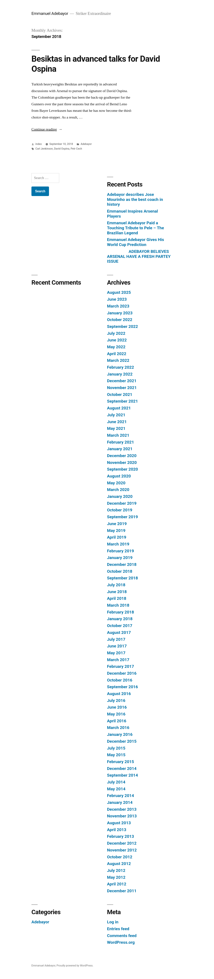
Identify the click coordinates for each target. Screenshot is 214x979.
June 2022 (117, 340)
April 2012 (116, 884)
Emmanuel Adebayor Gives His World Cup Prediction (135, 242)
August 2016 (119, 693)
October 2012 (119, 856)
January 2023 (120, 313)
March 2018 (118, 605)
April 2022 (116, 353)
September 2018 (122, 578)
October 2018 (119, 571)
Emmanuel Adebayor (49, 13)
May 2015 (116, 754)
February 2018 (120, 612)
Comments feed (122, 935)
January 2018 (120, 618)
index (38, 144)
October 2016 (119, 680)
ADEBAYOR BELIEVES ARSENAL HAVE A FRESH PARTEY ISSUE (139, 256)
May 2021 (116, 428)
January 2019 (120, 557)
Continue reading (46, 129)
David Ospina (61, 148)
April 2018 (116, 598)
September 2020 (122, 469)
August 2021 (119, 408)
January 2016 (120, 734)
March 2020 (118, 489)
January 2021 (120, 448)
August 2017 (119, 632)
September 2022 (122, 326)
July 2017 (116, 639)
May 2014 (116, 788)
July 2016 (116, 700)
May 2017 (116, 652)
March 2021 (118, 435)
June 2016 (117, 707)
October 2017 (119, 625)
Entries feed (118, 928)
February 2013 (120, 836)
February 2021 (120, 442)
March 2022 (118, 360)
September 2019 (122, 516)
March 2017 (118, 659)
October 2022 (119, 319)
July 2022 (116, 333)
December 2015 (121, 741)
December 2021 (121, 380)
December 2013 (121, 809)
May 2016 (116, 714)
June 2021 (117, 421)
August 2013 (119, 822)
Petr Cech (76, 148)
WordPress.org (121, 942)
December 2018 (121, 564)
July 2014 (116, 782)
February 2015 (120, 761)
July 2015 (116, 748)
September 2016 (122, 686)
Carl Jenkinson (44, 148)
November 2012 (122, 850)
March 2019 (118, 544)
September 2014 (122, 775)
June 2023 (117, 299)
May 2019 (116, 530)
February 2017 (120, 666)
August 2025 (119, 292)
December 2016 (121, 673)
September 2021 (122, 401)
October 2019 (119, 510)
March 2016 (118, 727)
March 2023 (118, 306)
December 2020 (121, 455)
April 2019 (116, 537)
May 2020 (116, 482)
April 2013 (116, 829)
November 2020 (122, 462)
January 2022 (120, 374)
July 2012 (116, 870)
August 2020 (119, 476)
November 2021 (122, 387)
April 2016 (116, 720)
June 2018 (117, 591)
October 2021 (119, 394)
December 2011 (121, 890)
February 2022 (120, 367)
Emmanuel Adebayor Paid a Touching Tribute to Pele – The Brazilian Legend (135, 227)
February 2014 (120, 795)
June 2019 (117, 523)
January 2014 (120, 802)
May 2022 (116, 346)
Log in (112, 922)
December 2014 (121, 768)
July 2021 (116, 414)
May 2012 (116, 877)
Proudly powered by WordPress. (75, 965)
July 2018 (116, 584)
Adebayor (86, 144)
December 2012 (121, 843)
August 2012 (119, 863)
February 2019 (120, 550)
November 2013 (122, 816)
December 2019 (121, 503)
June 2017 (117, 646)
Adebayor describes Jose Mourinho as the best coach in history (135, 199)
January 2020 (120, 496)
